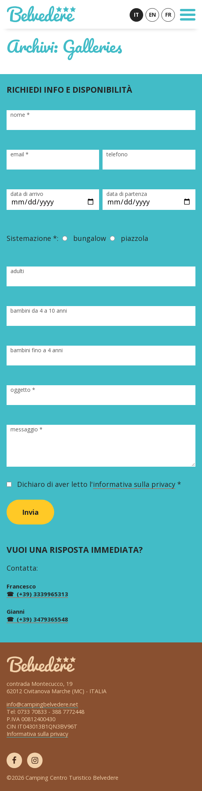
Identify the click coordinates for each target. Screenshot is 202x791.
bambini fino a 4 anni (36, 350)
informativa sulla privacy (134, 484)
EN (152, 14)
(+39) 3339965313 (42, 594)
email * (19, 154)
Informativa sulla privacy (37, 733)
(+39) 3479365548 (42, 619)
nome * (20, 114)
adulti (17, 271)
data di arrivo (26, 193)
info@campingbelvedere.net (42, 704)
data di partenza (126, 193)
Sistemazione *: (32, 238)
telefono (117, 154)
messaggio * (26, 429)
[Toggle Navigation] (187, 15)
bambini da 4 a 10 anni (38, 310)
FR (168, 14)
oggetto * (22, 389)
